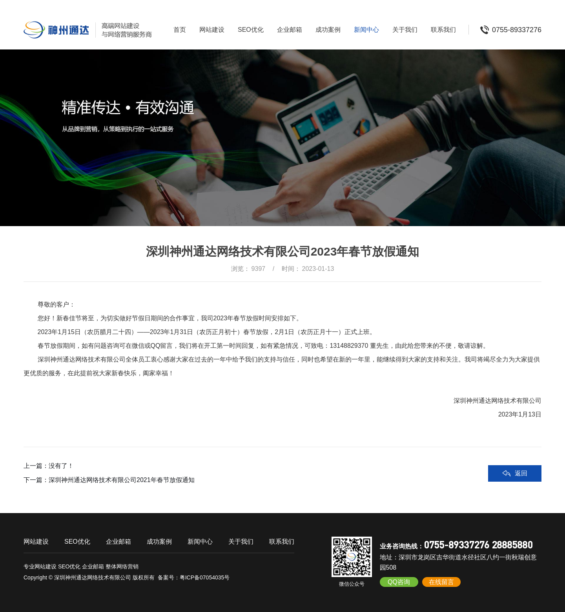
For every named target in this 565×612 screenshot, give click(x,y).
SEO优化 (251, 29)
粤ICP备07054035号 (205, 577)
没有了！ (61, 465)
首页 (179, 29)
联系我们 (443, 29)
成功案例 (328, 29)
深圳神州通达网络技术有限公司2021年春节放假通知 (122, 480)
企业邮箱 (289, 29)
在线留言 (441, 582)
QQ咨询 (399, 582)
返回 (521, 473)
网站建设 (211, 29)
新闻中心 (366, 29)
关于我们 (404, 29)
